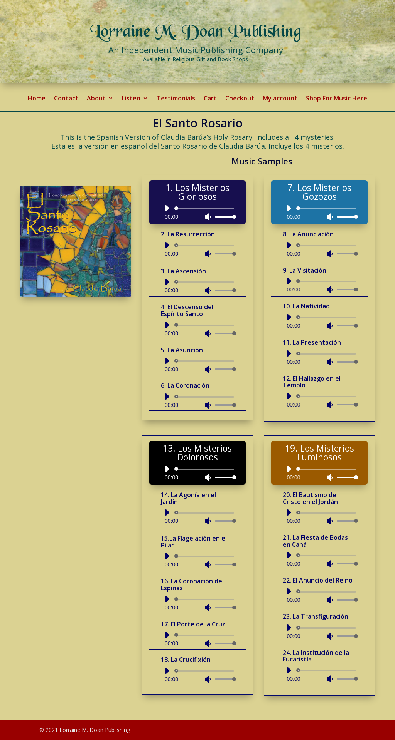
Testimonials (176, 98)
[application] (197, 212)
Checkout (239, 98)
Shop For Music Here (336, 98)
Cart (210, 98)
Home (37, 98)
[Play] (167, 208)
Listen (131, 98)
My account (280, 98)
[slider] (205, 208)
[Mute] (207, 216)
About (96, 98)
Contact (66, 98)
